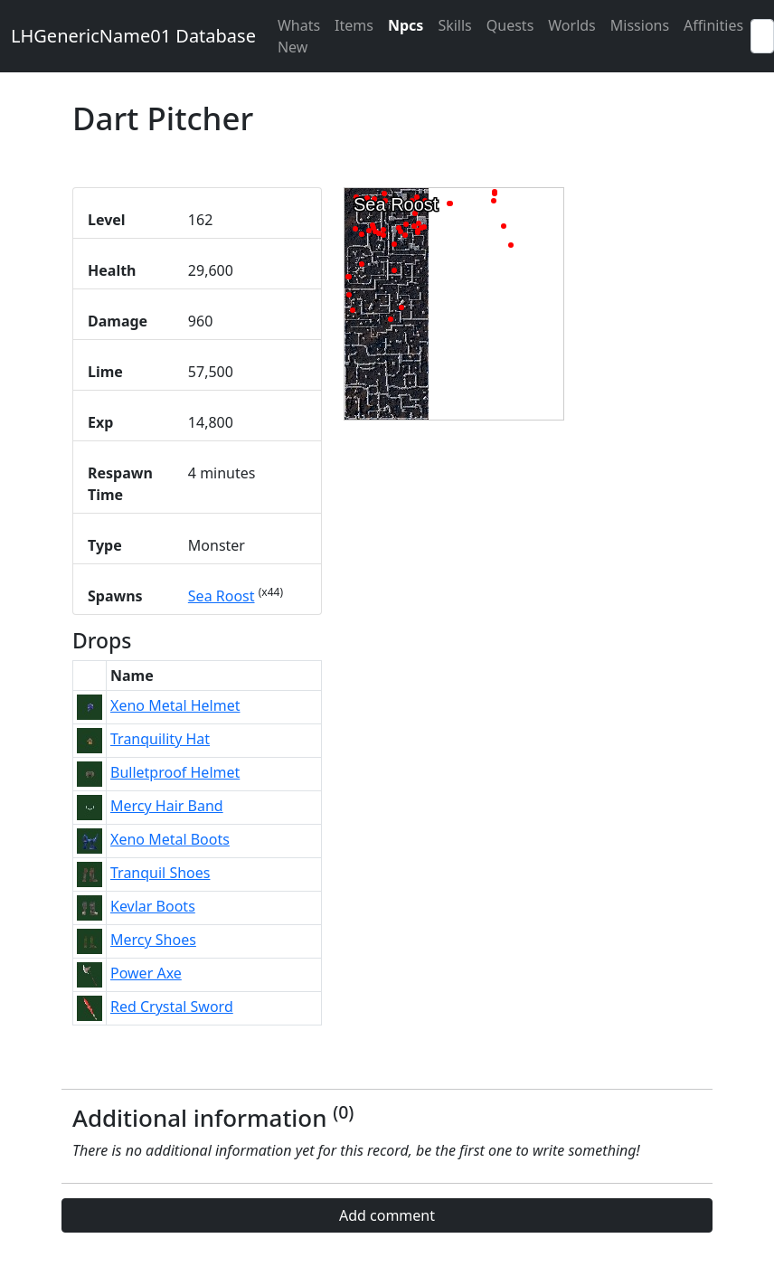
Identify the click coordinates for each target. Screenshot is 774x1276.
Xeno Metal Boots (170, 839)
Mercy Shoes (153, 940)
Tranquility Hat (160, 739)
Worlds (571, 25)
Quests (510, 25)
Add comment (387, 1215)
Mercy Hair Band (166, 806)
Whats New (299, 36)
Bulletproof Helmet (175, 772)
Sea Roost (221, 596)
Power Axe (146, 973)
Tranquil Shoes (160, 873)
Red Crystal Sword (171, 1006)
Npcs (405, 25)
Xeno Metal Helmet (175, 705)
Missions (639, 25)
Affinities (713, 25)
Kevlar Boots (152, 906)
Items (354, 25)
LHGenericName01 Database (133, 36)
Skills (454, 25)
